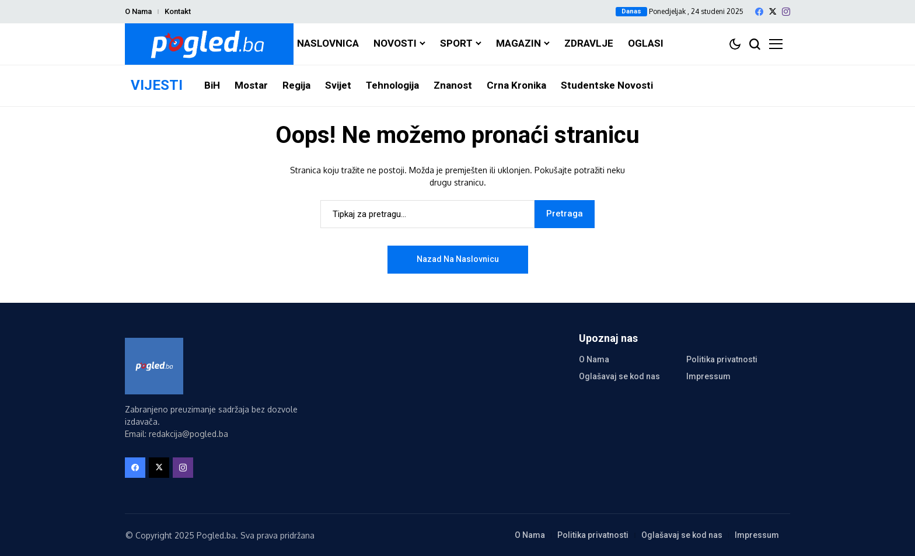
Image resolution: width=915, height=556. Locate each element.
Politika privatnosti (721, 359)
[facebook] (759, 12)
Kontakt (178, 11)
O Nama (138, 11)
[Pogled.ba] (209, 44)
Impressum (708, 376)
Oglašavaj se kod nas (619, 376)
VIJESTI (157, 85)
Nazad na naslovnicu (458, 259)
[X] (772, 11)
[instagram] (786, 12)
